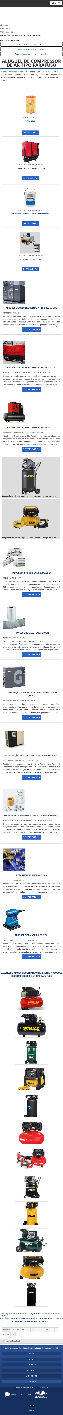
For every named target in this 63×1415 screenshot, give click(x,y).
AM (13, 1334)
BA (52, 1330)
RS (42, 1330)
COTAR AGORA (30, 133)
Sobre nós (31, 1370)
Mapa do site (31, 1376)
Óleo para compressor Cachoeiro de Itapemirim (31, 44)
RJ (13, 1330)
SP (28, 1330)
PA (18, 1334)
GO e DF (6, 1334)
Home (31, 1353)
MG (18, 1330)
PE (47, 1330)
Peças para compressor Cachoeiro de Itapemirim (31, 54)
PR (33, 1330)
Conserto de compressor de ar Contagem (31, 49)
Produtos (31, 1359)
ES (23, 1330)
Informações (31, 1365)
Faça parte (31, 1382)
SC (38, 1330)
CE (57, 1330)
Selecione (6, 1330)
